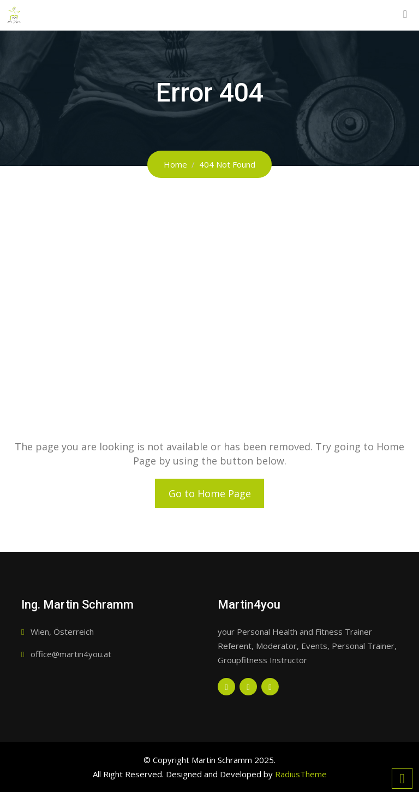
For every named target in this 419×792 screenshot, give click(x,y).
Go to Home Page (210, 493)
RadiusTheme (301, 774)
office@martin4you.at (71, 653)
